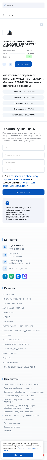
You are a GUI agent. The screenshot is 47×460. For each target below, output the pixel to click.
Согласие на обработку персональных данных (24, 392)
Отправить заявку (23, 192)
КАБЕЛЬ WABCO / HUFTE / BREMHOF (18, 326)
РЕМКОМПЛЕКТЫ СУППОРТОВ (16, 344)
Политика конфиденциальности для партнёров (19, 400)
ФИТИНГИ (7, 317)
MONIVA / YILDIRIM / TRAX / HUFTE (17, 299)
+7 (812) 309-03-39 (16, 249)
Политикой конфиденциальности (19, 184)
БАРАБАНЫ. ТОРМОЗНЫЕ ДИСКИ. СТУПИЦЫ (21, 331)
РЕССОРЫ (7, 335)
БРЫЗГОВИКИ (8, 312)
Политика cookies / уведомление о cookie (21, 415)
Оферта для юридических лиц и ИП (19, 396)
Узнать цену (23, 64)
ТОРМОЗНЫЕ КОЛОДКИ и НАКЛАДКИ (19, 367)
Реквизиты (8, 419)
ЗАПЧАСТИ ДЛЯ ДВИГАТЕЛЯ (14, 349)
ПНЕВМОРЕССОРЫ (10, 362)
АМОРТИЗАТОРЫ (10, 353)
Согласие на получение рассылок (18, 412)
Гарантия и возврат (12, 423)
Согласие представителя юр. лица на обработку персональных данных (20, 406)
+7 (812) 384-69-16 (16, 245)
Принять (18, 455)
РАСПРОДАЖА (8, 294)
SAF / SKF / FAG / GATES (12, 303)
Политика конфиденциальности (18, 388)
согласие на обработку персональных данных (20, 177)
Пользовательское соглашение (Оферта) (21, 384)
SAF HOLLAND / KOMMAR (13, 308)
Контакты (8, 431)
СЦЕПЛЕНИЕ (8, 321)
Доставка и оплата (12, 427)
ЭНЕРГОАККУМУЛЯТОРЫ (13, 340)
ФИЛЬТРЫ (7, 358)
